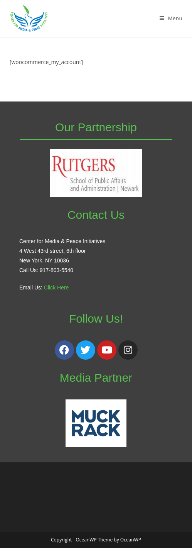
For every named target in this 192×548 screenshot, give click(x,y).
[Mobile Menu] (171, 18)
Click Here (56, 287)
